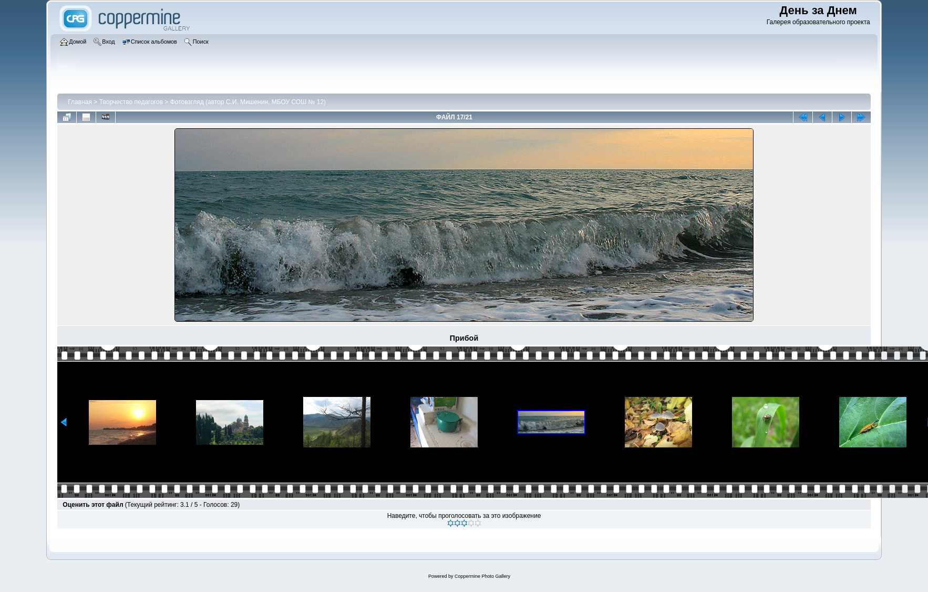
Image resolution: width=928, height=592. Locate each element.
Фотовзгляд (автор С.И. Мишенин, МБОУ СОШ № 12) (248, 102)
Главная (80, 102)
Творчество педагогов (131, 102)
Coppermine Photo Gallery (482, 576)
